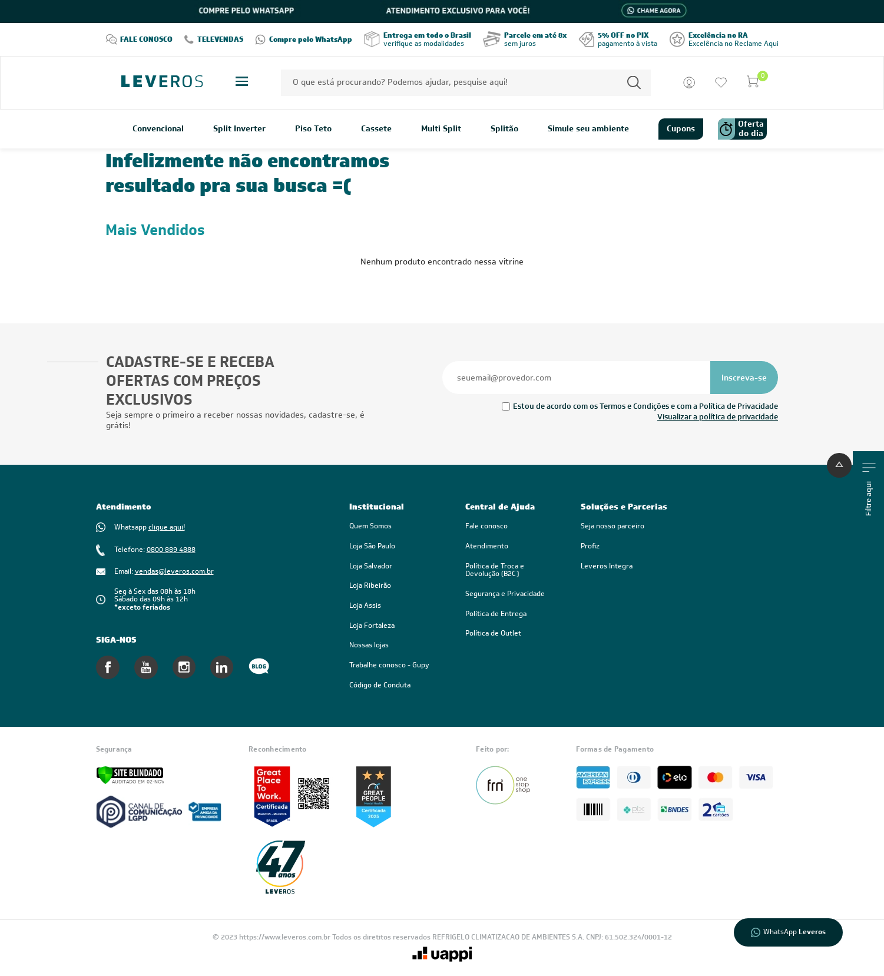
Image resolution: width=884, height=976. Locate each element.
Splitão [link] (504, 129)
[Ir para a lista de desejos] (721, 82)
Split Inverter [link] (239, 129)
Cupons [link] (681, 128)
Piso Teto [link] (313, 129)
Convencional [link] (158, 129)
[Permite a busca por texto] (634, 83)
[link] (511, 570)
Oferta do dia (741, 129)
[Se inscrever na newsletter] (744, 377)
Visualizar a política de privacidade (717, 417)
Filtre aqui (869, 489)
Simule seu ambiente (588, 129)
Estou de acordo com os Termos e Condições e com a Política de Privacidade (645, 406)
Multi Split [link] (441, 129)
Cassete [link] (376, 129)
